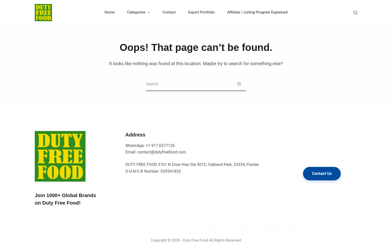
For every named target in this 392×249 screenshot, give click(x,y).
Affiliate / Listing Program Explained (257, 12)
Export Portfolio (201, 12)
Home (109, 12)
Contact (169, 12)
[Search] (355, 12)
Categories (139, 12)
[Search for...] (189, 84)
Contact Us (322, 173)
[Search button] (239, 84)
